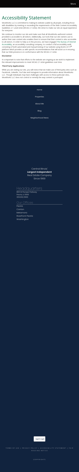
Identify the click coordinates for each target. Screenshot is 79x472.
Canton (20, 209)
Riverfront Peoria (25, 215)
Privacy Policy (30, 448)
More (73, 3)
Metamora (22, 212)
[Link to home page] (3, 4)
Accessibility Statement (53, 448)
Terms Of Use (12, 448)
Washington (23, 219)
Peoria (20, 206)
